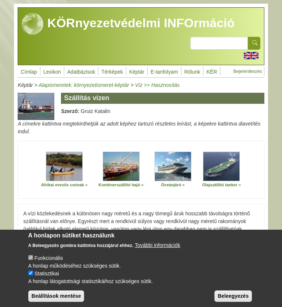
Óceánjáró (171, 185)
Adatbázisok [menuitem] (81, 72)
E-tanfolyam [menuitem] (164, 72)
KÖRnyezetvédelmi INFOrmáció (128, 24)
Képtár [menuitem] (136, 72)
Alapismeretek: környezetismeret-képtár (84, 85)
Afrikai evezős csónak (62, 185)
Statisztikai (47, 280)
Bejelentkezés (247, 71)
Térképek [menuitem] (112, 72)
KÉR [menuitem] (211, 72)
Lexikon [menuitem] (52, 72)
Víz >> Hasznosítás (157, 85)
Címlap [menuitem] (29, 72)
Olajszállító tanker (220, 185)
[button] (64, 167)
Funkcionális (49, 265)
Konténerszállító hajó (119, 185)
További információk (157, 252)
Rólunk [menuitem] (192, 72)
